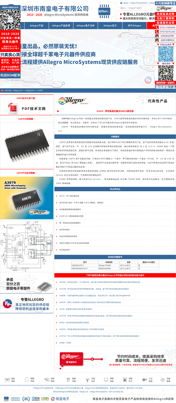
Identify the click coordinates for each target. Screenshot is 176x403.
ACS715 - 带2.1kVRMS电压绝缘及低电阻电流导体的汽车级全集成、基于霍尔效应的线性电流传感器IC (99, 336)
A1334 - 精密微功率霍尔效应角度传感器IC (75, 309)
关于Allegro (134, 25)
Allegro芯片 (110, 25)
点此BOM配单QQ (168, 40)
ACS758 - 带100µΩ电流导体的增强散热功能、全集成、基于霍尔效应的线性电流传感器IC (94, 289)
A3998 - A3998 (65, 343)
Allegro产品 (36, 25)
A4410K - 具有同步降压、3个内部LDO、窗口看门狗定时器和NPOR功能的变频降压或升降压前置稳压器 (99, 282)
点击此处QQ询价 (167, 36)
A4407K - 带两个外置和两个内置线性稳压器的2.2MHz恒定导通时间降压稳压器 (90, 302)
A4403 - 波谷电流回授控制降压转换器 (74, 323)
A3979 (40, 90)
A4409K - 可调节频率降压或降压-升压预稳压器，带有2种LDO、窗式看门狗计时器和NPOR (94, 296)
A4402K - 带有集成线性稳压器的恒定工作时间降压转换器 (81, 329)
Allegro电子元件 (86, 25)
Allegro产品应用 (61, 25)
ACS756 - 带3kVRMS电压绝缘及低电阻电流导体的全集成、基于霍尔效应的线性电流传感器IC (96, 316)
